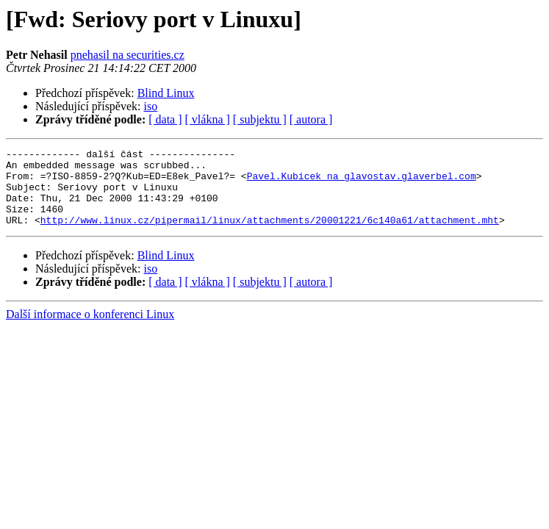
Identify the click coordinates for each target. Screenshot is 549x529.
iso (151, 106)
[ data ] (165, 119)
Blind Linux (166, 93)
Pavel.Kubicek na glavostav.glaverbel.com (361, 182)
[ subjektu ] (260, 119)
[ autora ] (311, 119)
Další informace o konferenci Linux (90, 329)
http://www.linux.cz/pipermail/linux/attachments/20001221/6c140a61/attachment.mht (269, 235)
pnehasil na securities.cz (127, 54)
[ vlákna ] (207, 119)
